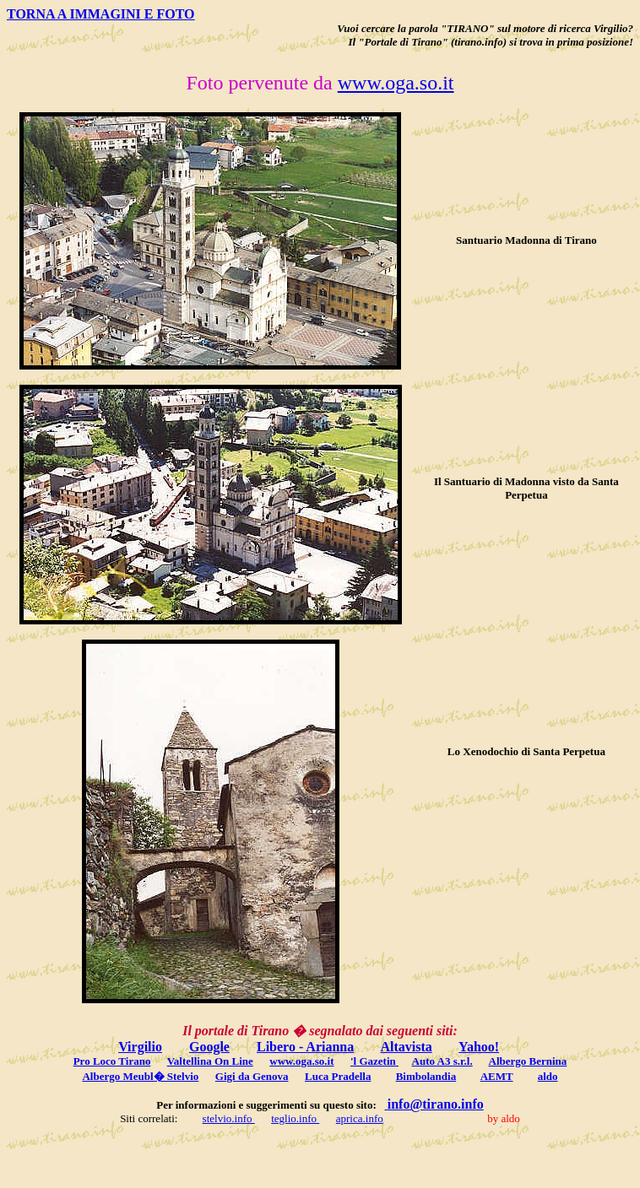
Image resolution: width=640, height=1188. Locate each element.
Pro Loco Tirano (112, 1061)
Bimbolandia (426, 1076)
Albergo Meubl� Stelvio (140, 1076)
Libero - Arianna (305, 1047)
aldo (548, 1076)
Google (209, 1047)
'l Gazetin (374, 1061)
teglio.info (295, 1118)
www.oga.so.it (396, 83)
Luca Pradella (338, 1076)
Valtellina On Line (210, 1061)
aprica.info (359, 1118)
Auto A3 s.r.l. (442, 1061)
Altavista (405, 1047)
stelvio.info (229, 1118)
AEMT (496, 1076)
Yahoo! (478, 1047)
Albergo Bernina (528, 1061)
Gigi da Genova (252, 1076)
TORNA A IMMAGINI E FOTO (101, 14)
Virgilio (140, 1047)
